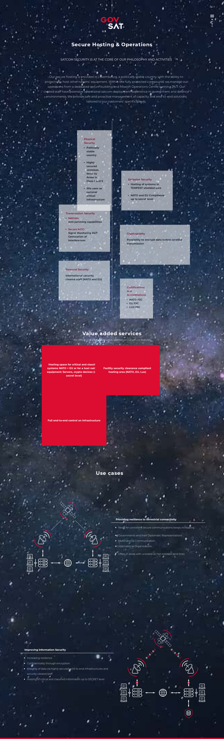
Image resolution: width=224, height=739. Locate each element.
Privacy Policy (51, 677)
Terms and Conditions (76, 677)
